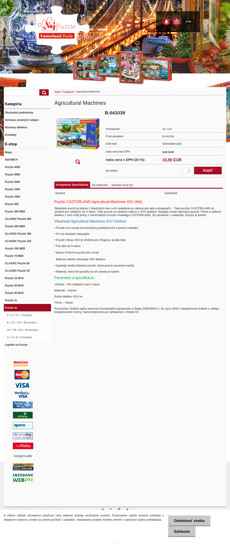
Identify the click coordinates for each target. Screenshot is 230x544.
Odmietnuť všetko (189, 521)
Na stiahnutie (100, 185)
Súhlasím (182, 531)
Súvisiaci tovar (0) (122, 185)
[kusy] (186, 170)
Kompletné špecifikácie (72, 184)
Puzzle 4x (68, 91)
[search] (43, 92)
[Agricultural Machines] (77, 138)
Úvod (57, 91)
